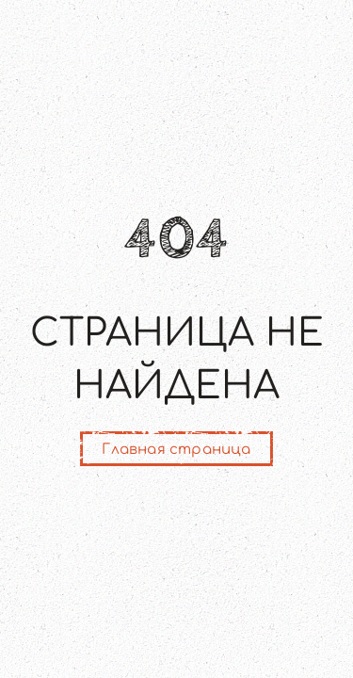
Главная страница (176, 450)
